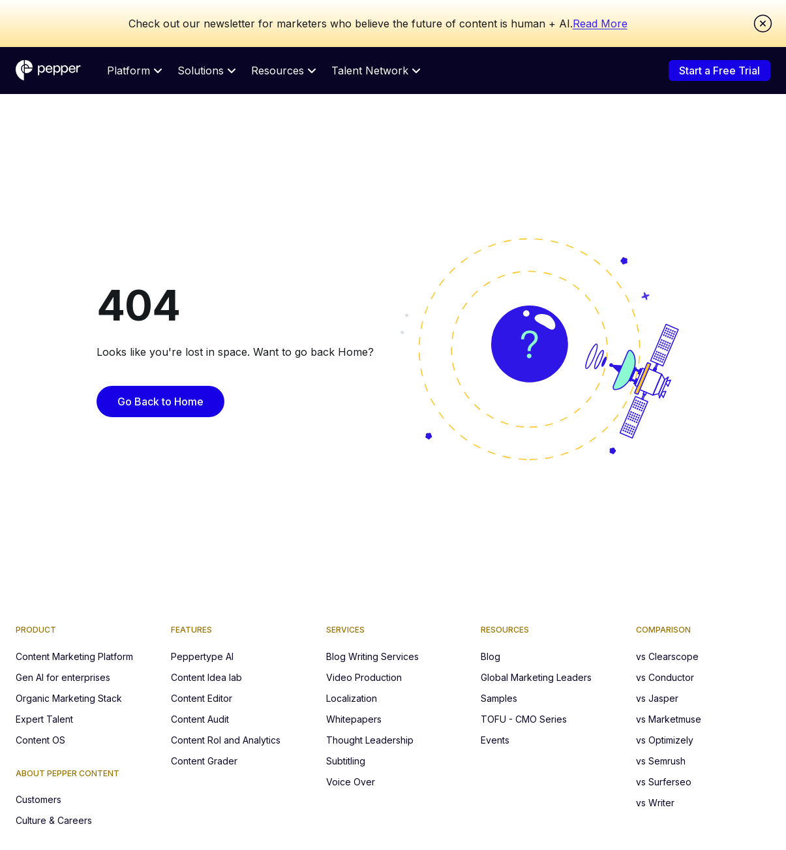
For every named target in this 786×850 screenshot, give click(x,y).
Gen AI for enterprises (63, 677)
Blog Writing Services (372, 656)
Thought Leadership (370, 740)
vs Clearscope (667, 656)
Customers (38, 799)
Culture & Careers (54, 820)
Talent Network (375, 70)
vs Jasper (657, 698)
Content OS (40, 740)
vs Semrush (661, 760)
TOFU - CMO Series (524, 719)
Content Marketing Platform (74, 656)
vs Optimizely (664, 740)
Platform (134, 70)
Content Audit (200, 719)
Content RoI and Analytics (225, 740)
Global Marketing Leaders (536, 677)
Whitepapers (354, 719)
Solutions (206, 70)
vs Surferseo (663, 781)
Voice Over (350, 781)
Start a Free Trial (719, 70)
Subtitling (345, 760)
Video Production (364, 677)
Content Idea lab (206, 677)
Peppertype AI (202, 656)
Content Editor (201, 698)
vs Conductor (665, 677)
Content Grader (204, 760)
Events (495, 740)
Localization (351, 698)
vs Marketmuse (668, 719)
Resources (283, 70)
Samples (499, 698)
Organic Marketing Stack (69, 698)
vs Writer (655, 802)
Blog (490, 656)
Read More (600, 23)
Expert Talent (44, 719)
